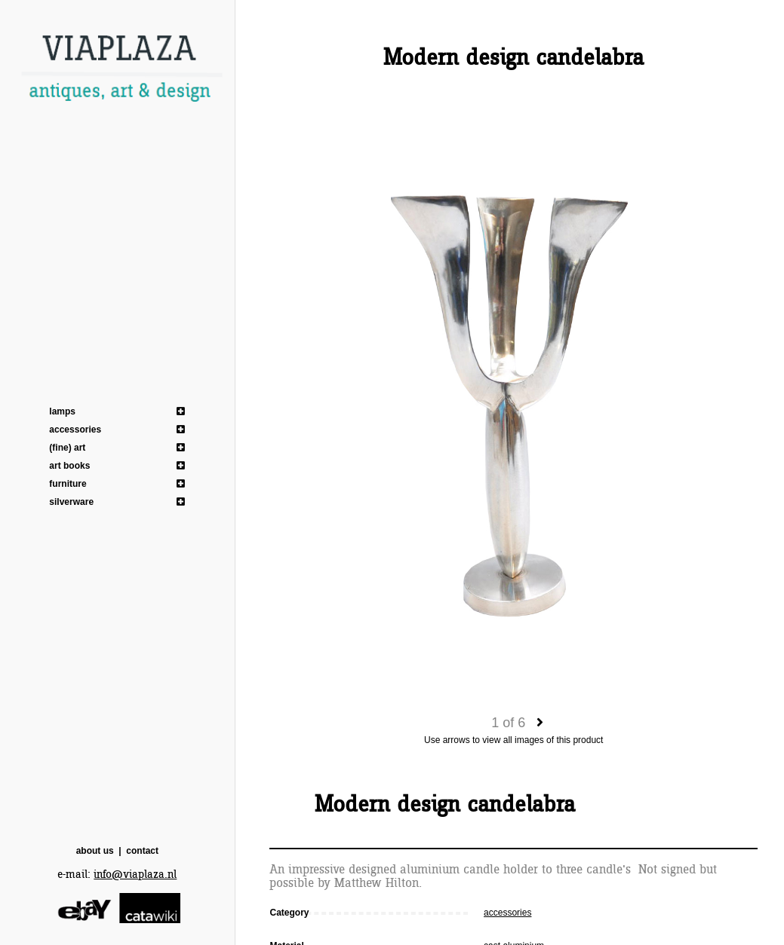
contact (142, 851)
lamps (62, 411)
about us (95, 851)
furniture (67, 484)
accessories (75, 429)
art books (69, 465)
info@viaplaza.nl (135, 874)
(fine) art (67, 447)
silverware (71, 502)
